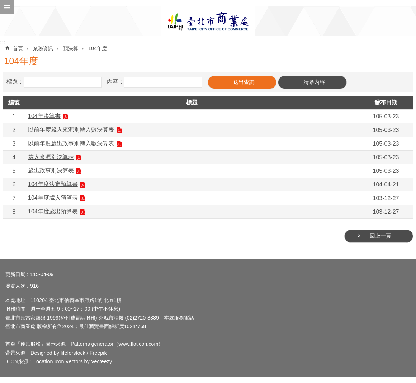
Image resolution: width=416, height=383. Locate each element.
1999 (52, 318)
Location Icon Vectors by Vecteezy (72, 361)
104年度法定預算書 (53, 184)
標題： (15, 82)
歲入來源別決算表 (51, 157)
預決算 (70, 48)
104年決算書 (44, 116)
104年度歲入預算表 (53, 198)
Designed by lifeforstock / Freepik (68, 353)
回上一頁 (380, 236)
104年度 (97, 48)
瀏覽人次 (15, 286)
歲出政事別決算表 (51, 170)
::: (3, 42)
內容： (115, 82)
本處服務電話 (179, 318)
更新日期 (15, 274)
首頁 (18, 48)
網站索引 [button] (7, 7)
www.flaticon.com (138, 344)
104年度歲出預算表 (53, 211)
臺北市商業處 (208, 21)
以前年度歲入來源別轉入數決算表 (71, 130)
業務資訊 (43, 48)
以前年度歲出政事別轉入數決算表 (71, 143)
